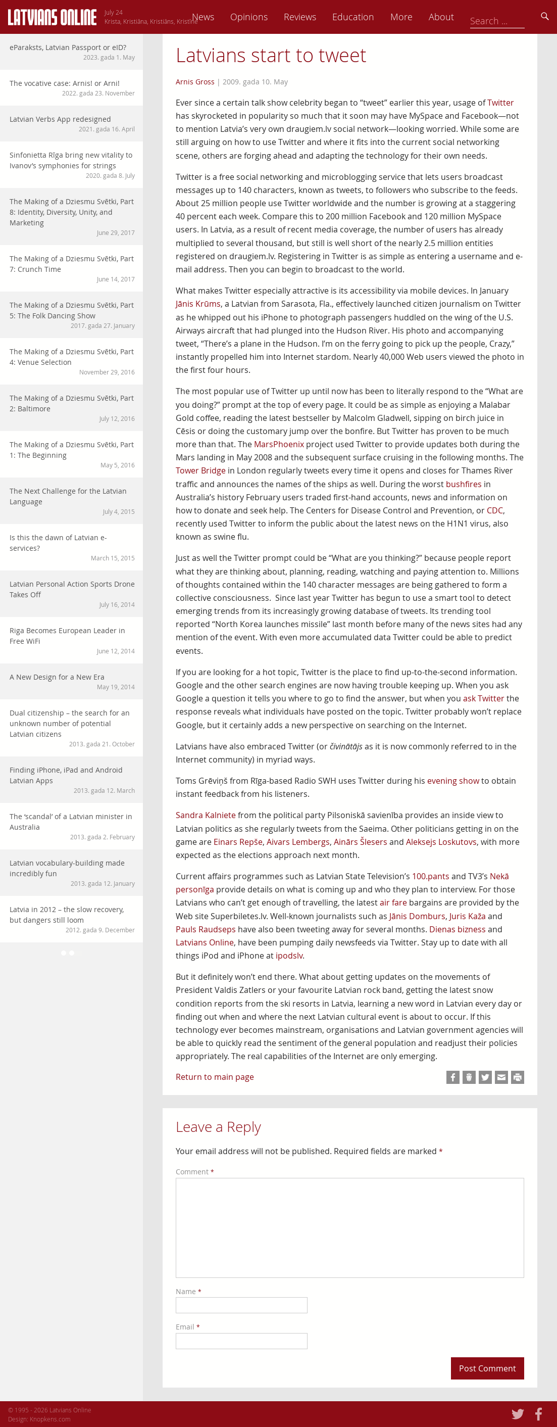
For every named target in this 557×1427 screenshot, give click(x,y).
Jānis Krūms (198, 303)
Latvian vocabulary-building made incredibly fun (72, 873)
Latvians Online (205, 942)
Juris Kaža (467, 916)
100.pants (430, 876)
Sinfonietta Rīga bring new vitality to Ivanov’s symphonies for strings (72, 165)
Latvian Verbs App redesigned (72, 123)
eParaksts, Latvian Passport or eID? (72, 52)
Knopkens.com (50, 1419)
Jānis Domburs (417, 916)
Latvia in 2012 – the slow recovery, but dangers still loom (72, 919)
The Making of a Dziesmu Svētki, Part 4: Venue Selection (72, 361)
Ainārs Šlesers (360, 841)
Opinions (319, 17)
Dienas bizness (457, 929)
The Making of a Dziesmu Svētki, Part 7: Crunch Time (72, 268)
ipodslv (289, 955)
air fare (393, 902)
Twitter (500, 102)
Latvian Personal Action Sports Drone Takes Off (72, 594)
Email (188, 1326)
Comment (195, 1171)
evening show (453, 780)
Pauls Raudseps (206, 929)
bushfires (464, 484)
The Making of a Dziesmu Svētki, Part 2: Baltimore (72, 408)
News (274, 17)
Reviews (371, 17)
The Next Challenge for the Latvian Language (72, 501)
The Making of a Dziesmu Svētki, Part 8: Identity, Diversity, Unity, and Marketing (72, 217)
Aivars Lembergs (298, 841)
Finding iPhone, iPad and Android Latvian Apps (72, 780)
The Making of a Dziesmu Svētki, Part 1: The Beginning (72, 454)
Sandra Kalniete (206, 815)
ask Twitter (483, 698)
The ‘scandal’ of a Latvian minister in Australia (72, 826)
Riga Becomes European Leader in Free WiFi (72, 640)
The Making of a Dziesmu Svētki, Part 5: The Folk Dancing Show (72, 315)
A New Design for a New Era (72, 681)
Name (188, 1291)
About (512, 17)
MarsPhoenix (279, 444)
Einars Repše (238, 841)
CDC (495, 510)
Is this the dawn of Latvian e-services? (72, 547)
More (472, 17)
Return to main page (215, 1076)
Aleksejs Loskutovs (441, 841)
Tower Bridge (201, 470)
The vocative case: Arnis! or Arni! (72, 88)
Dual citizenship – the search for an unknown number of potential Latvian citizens (72, 728)
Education (424, 17)
